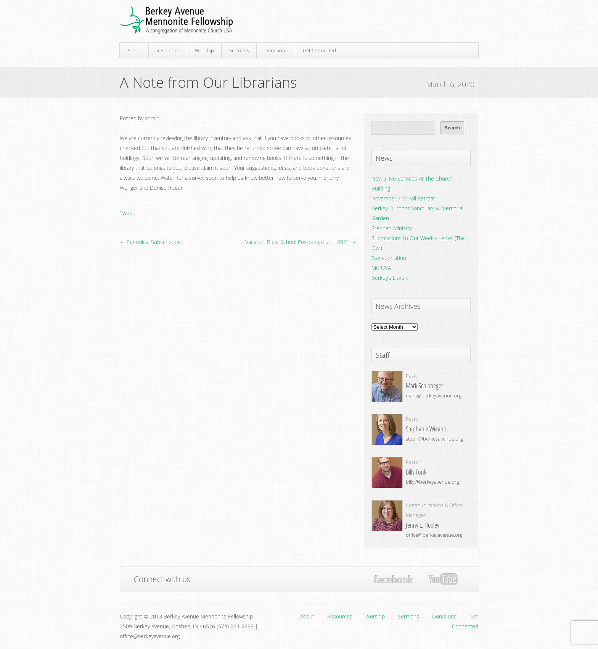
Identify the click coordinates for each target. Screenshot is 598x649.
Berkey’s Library (389, 277)
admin (152, 118)
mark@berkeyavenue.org (433, 395)
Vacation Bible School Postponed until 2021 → (300, 241)
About (134, 50)
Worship (204, 50)
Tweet (127, 212)
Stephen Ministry (391, 228)
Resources (168, 50)
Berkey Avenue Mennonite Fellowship (176, 20)
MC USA (381, 267)
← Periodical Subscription (150, 241)
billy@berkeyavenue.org (432, 481)
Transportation (388, 258)
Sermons (239, 50)
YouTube (443, 579)
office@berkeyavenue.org (434, 534)
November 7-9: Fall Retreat (403, 198)
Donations (276, 50)
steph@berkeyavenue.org (434, 438)
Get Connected (319, 50)
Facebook (393, 579)
